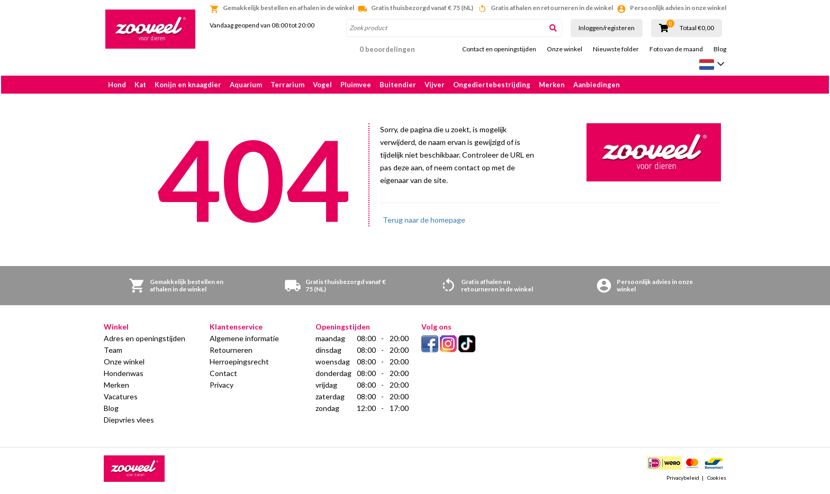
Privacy (221, 387)
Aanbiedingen (596, 84)
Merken (552, 84)
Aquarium (246, 84)
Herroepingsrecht (239, 364)
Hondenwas (123, 375)
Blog (720, 49)
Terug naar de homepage (424, 222)
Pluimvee (355, 84)
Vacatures (121, 399)
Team (113, 352)
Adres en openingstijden (144, 340)
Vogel (322, 84)
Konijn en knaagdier (188, 84)
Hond (117, 84)
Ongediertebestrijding (491, 84)
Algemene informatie (244, 340)
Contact (223, 375)
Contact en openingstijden (499, 49)
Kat (140, 84)
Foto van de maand (676, 49)
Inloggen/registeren (607, 28)
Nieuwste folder (616, 49)
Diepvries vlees (129, 422)
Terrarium (287, 84)
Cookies (716, 480)
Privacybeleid (682, 480)
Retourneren (231, 352)
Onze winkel (564, 49)
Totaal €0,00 (697, 28)
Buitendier (398, 84)
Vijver (435, 84)
